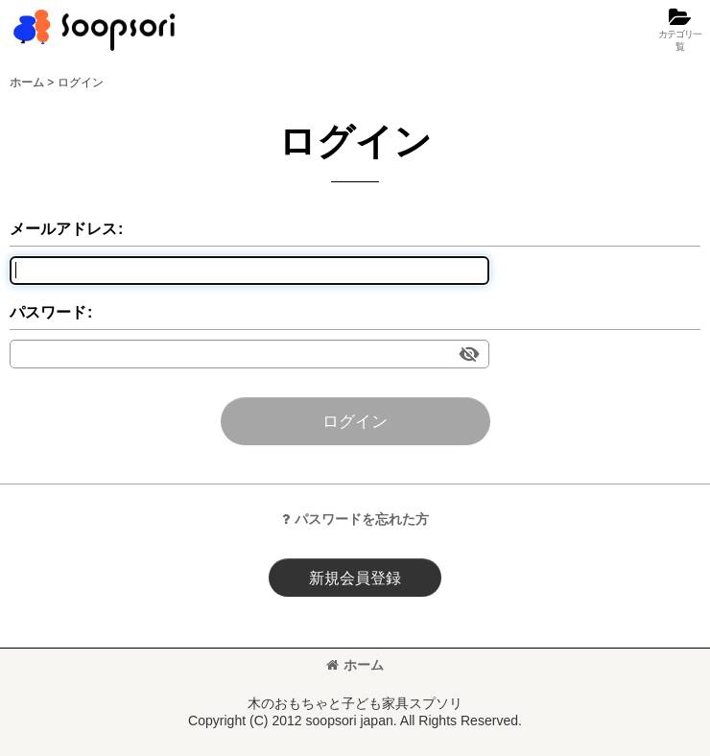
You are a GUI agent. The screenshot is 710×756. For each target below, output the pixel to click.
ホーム (355, 665)
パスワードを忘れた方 (355, 519)
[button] (679, 30)
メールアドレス (63, 228)
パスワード (48, 311)
